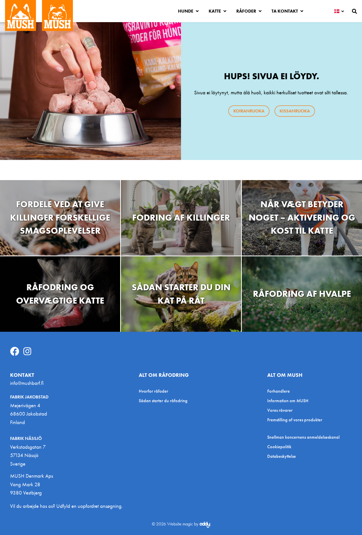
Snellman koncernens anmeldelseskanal (303, 437)
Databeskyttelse (281, 456)
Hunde (188, 11)
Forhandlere (278, 391)
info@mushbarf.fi (27, 383)
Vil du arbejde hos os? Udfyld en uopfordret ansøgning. (66, 506)
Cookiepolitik (279, 446)
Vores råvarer (280, 410)
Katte (217, 11)
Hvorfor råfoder (153, 391)
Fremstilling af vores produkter (294, 420)
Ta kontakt (287, 11)
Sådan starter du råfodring (163, 400)
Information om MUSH (287, 400)
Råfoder (248, 11)
